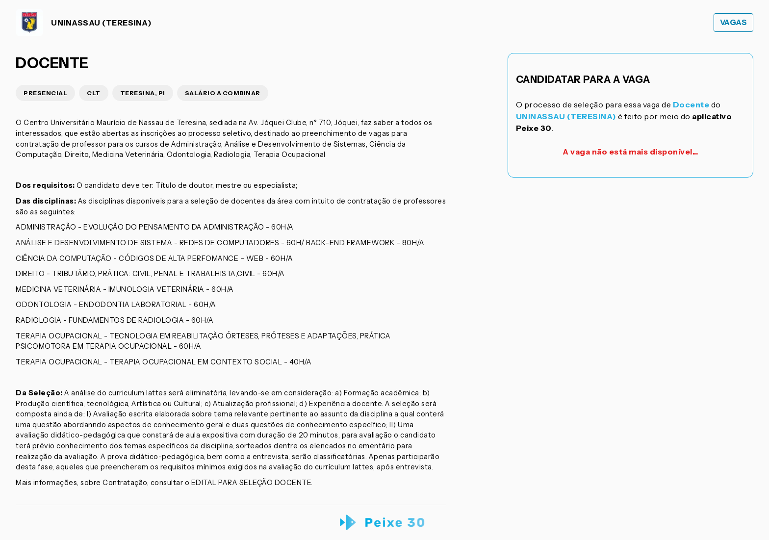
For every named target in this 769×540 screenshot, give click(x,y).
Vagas (733, 22)
